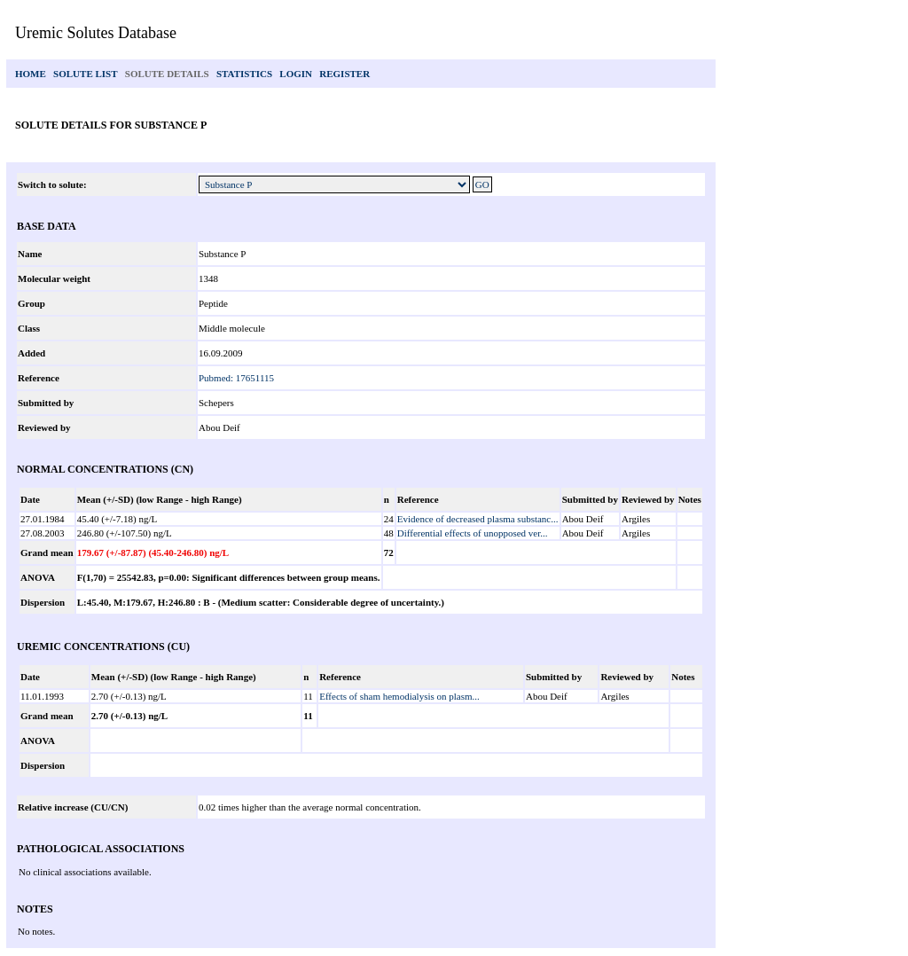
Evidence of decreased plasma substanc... (478, 518)
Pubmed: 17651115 (236, 377)
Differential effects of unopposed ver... (472, 533)
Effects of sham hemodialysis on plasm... (399, 696)
